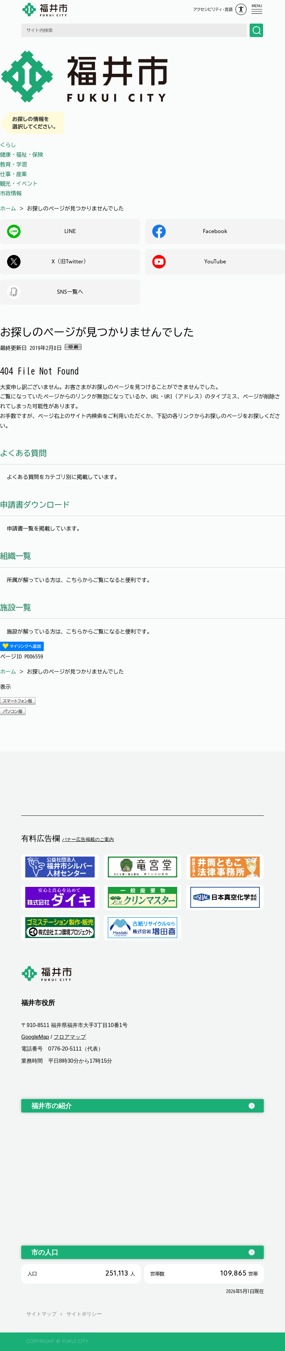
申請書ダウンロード (35, 505)
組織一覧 (15, 556)
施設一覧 (15, 607)
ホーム (8, 208)
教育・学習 (13, 164)
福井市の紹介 (51, 1105)
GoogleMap (35, 1037)
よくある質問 (23, 453)
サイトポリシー (84, 1314)
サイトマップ (41, 1314)
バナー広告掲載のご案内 (88, 839)
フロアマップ (70, 1037)
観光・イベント (19, 183)
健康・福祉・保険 (21, 154)
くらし (8, 145)
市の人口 (44, 1252)
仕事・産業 (13, 174)
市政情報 (11, 193)
